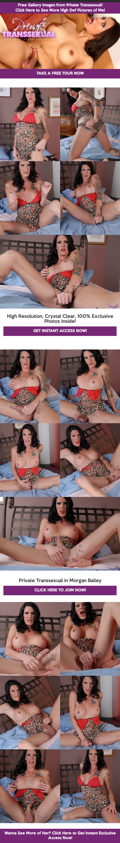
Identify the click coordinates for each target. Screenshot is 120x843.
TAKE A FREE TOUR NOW (60, 73)
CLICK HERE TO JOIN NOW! (60, 590)
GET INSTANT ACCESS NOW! (60, 331)
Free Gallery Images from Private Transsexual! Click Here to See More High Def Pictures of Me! (60, 8)
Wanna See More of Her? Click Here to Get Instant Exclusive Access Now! (60, 836)
